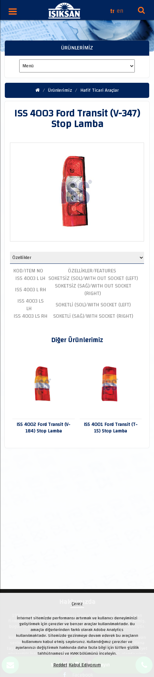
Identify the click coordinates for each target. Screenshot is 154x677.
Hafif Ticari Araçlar (99, 90)
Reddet (60, 665)
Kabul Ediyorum (85, 665)
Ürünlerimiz (60, 90)
